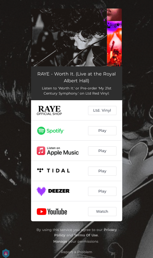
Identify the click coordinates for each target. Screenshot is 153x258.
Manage (60, 241)
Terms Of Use (86, 235)
